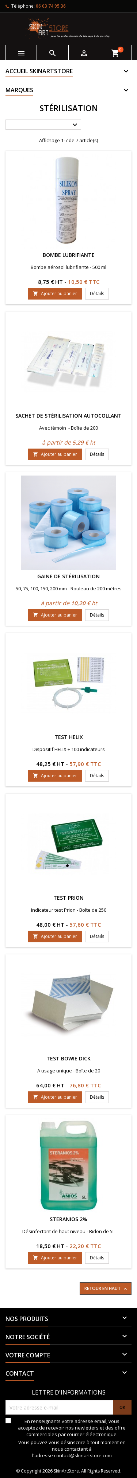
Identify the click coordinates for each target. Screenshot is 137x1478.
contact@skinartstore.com (83, 1455)
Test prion (68, 897)
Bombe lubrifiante (69, 254)
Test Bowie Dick (68, 1058)
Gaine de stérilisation (68, 576)
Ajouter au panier (55, 293)
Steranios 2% (68, 1219)
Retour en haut (106, 1288)
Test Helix (68, 737)
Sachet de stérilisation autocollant (68, 415)
